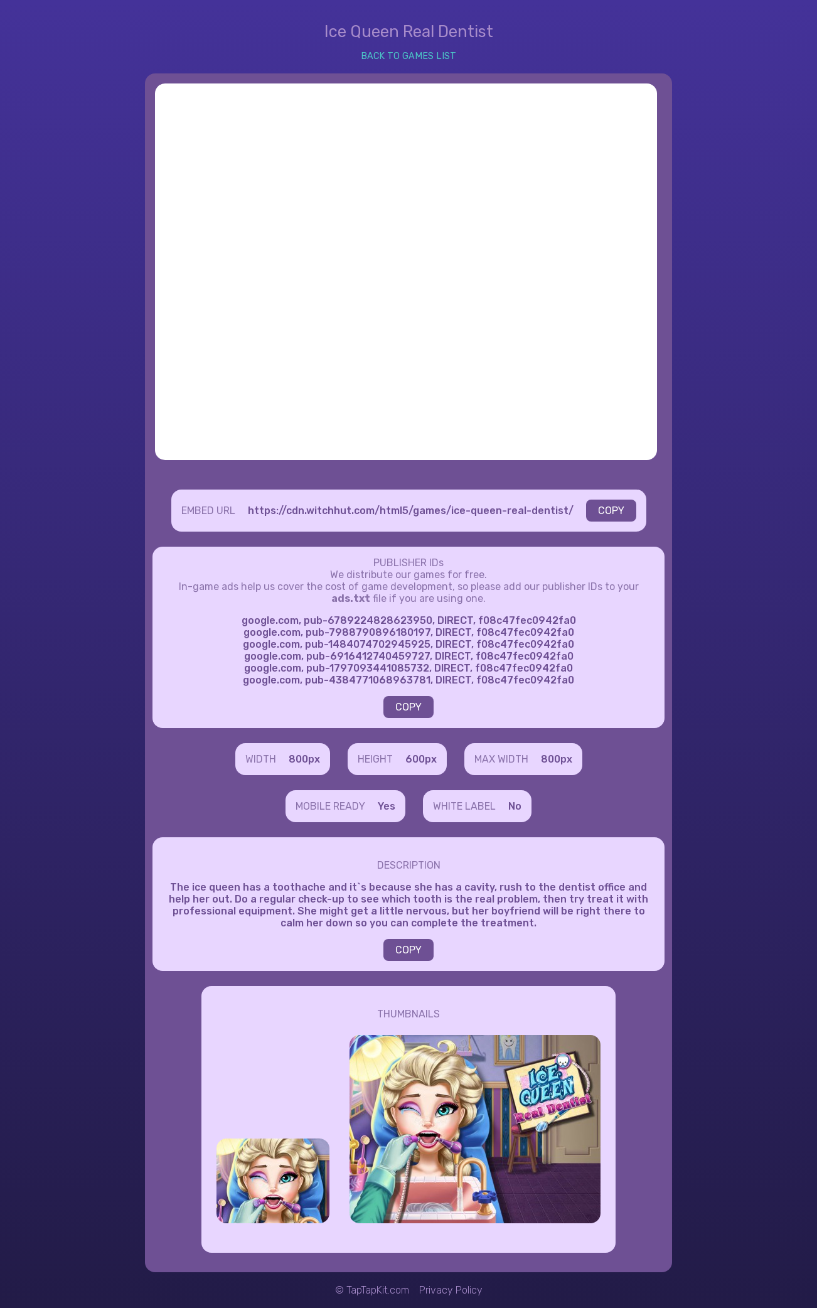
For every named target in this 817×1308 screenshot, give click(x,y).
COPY (611, 511)
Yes (386, 806)
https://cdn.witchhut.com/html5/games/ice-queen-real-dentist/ (411, 511)
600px (421, 759)
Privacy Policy (451, 1290)
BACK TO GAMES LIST (408, 56)
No (514, 806)
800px (304, 759)
